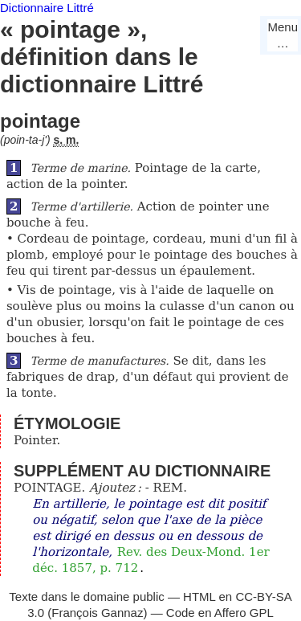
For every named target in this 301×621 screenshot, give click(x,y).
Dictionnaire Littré (47, 7)
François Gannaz (97, 612)
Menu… (282, 35)
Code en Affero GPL (220, 612)
